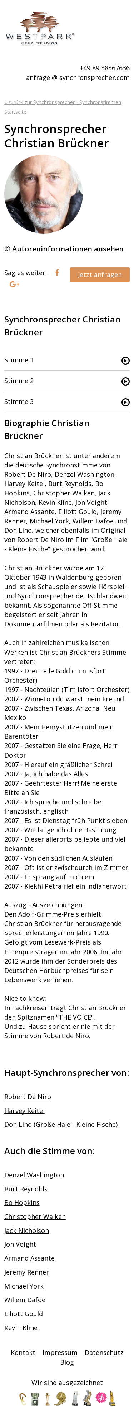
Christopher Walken (35, 1216)
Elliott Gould (23, 1313)
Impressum (60, 1352)
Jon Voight (20, 1244)
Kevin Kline (21, 1327)
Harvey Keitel (24, 1110)
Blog (67, 1362)
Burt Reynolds (26, 1189)
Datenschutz (104, 1352)
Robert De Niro (27, 1096)
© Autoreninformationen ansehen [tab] (64, 249)
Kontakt (23, 1352)
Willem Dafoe (24, 1299)
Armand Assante (29, 1258)
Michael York (24, 1286)
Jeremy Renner (26, 1272)
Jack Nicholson (26, 1230)
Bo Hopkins (22, 1202)
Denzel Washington (34, 1175)
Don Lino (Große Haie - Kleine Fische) (61, 1124)
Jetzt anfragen (100, 274)
